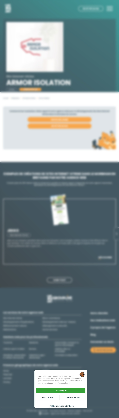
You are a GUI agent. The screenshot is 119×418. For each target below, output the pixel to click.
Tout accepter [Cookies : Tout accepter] (60, 390)
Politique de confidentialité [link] (62, 406)
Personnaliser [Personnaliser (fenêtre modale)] (73, 397)
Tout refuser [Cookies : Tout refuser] (48, 397)
